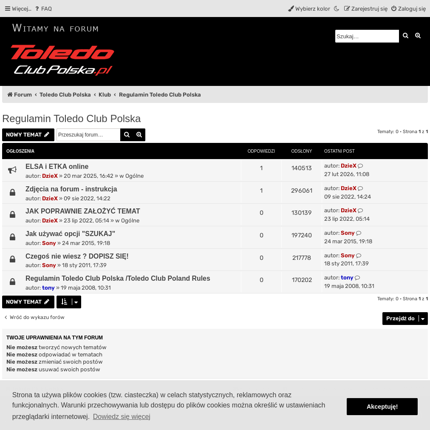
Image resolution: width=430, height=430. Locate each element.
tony (48, 288)
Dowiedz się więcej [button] (121, 416)
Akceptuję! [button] (382, 406)
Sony (49, 243)
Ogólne (134, 176)
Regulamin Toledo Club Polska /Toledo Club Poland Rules (117, 278)
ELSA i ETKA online (56, 166)
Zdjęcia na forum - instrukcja (71, 189)
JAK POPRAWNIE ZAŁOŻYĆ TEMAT (82, 211)
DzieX (50, 176)
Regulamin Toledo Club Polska (71, 118)
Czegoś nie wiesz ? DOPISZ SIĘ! (77, 256)
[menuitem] (43, 9)
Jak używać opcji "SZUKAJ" (70, 233)
